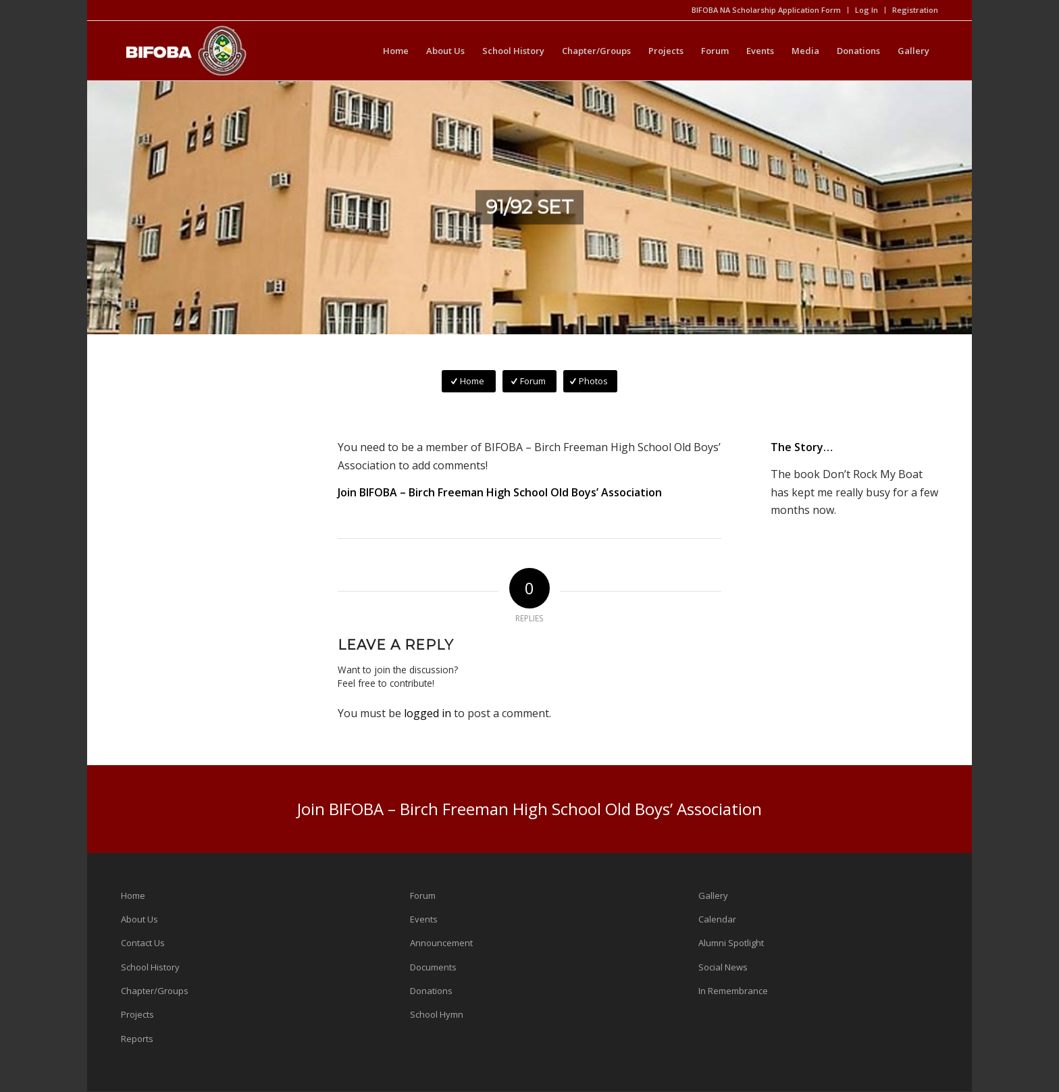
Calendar (717, 919)
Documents (433, 967)
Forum (423, 895)
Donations (431, 991)
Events (424, 919)
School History (150, 967)
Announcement (441, 943)
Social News (723, 967)
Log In (866, 10)
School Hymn (436, 1014)
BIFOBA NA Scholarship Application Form (766, 10)
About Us (139, 919)
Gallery (713, 895)
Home (133, 895)
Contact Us (143, 943)
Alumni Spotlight (731, 943)
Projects (137, 1014)
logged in (427, 713)
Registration (915, 10)
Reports (137, 1039)
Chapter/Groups (154, 991)
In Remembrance (733, 991)
